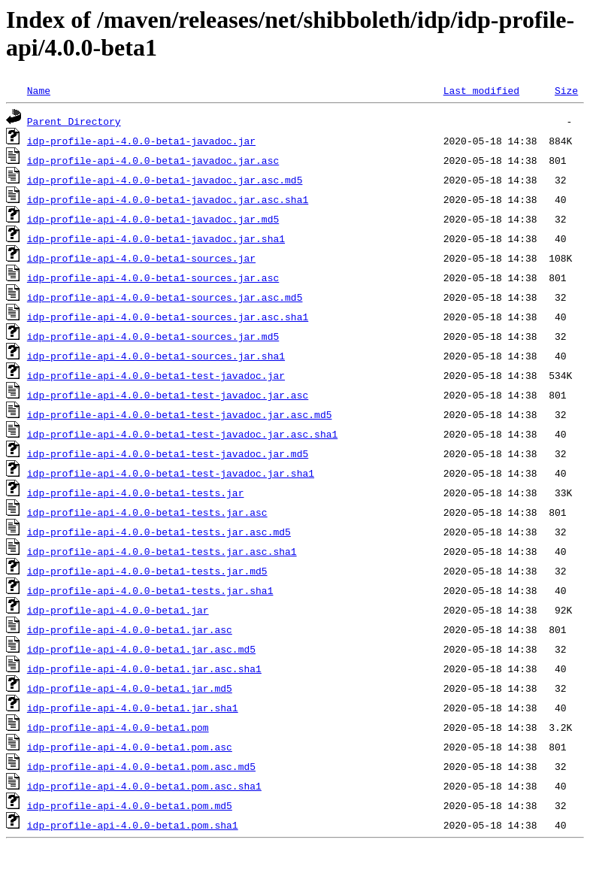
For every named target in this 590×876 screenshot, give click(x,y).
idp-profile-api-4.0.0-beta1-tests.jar (135, 492)
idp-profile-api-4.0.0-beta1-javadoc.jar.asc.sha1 (167, 199)
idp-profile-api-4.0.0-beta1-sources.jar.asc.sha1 (167, 316)
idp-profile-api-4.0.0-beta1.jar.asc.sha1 (144, 668)
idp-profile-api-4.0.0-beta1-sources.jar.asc (153, 277)
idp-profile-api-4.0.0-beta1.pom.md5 (129, 805)
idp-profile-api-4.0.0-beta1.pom (118, 727)
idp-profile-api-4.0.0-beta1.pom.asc (129, 746)
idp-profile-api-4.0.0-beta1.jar (118, 610)
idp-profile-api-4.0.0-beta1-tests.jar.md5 (147, 570)
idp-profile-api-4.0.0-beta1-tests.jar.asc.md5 (159, 531)
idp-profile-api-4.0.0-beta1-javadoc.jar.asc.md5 (165, 179)
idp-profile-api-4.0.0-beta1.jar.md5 (129, 688)
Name (38, 90)
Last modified (481, 90)
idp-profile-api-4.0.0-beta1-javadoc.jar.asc (153, 160)
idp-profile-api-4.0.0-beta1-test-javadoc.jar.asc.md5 (179, 414)
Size (566, 90)
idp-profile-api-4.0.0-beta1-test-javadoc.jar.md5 (167, 453)
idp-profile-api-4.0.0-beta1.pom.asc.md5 (141, 766)
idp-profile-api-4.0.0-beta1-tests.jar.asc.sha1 (162, 551)
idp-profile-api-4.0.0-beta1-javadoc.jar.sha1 (156, 238)
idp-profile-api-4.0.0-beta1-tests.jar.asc (147, 512)
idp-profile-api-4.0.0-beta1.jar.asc (129, 629)
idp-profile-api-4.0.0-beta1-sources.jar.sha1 (156, 355)
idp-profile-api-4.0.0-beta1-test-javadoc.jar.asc (167, 395)
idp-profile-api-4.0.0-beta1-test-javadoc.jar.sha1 (170, 473)
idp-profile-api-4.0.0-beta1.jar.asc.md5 (141, 649)
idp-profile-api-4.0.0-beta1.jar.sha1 (132, 707)
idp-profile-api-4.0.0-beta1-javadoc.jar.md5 (153, 219)
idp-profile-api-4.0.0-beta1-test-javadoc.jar (156, 375)
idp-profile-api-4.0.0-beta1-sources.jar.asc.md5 (165, 297)
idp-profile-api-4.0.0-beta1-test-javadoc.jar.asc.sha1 (182, 434)
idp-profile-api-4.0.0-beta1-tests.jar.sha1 (150, 590)
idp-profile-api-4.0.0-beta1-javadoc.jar (141, 140)
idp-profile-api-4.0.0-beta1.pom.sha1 (132, 825)
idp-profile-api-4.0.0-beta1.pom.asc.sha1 (144, 786)
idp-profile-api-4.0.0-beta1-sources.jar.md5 (153, 336)
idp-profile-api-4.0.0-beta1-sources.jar (141, 258)
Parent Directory (74, 121)
